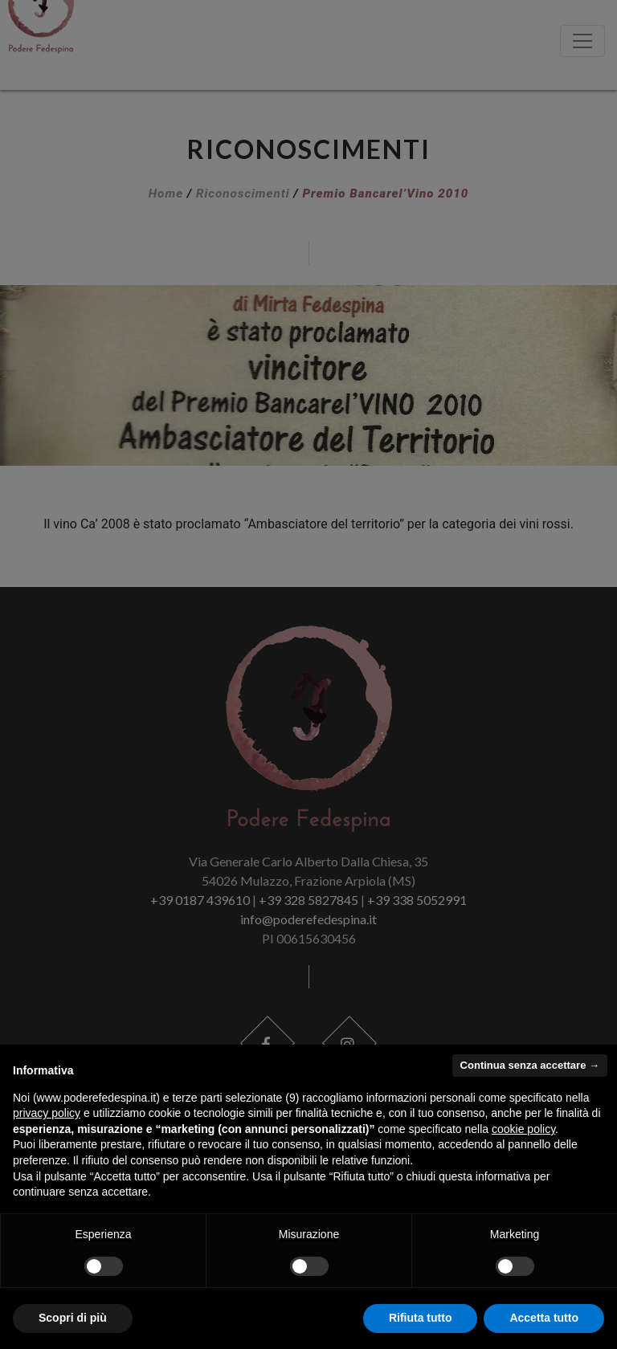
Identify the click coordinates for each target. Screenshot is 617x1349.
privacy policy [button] (46, 1113)
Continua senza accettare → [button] (529, 1065)
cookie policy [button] (523, 1129)
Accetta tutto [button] (543, 1317)
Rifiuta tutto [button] (420, 1317)
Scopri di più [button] (73, 1317)
